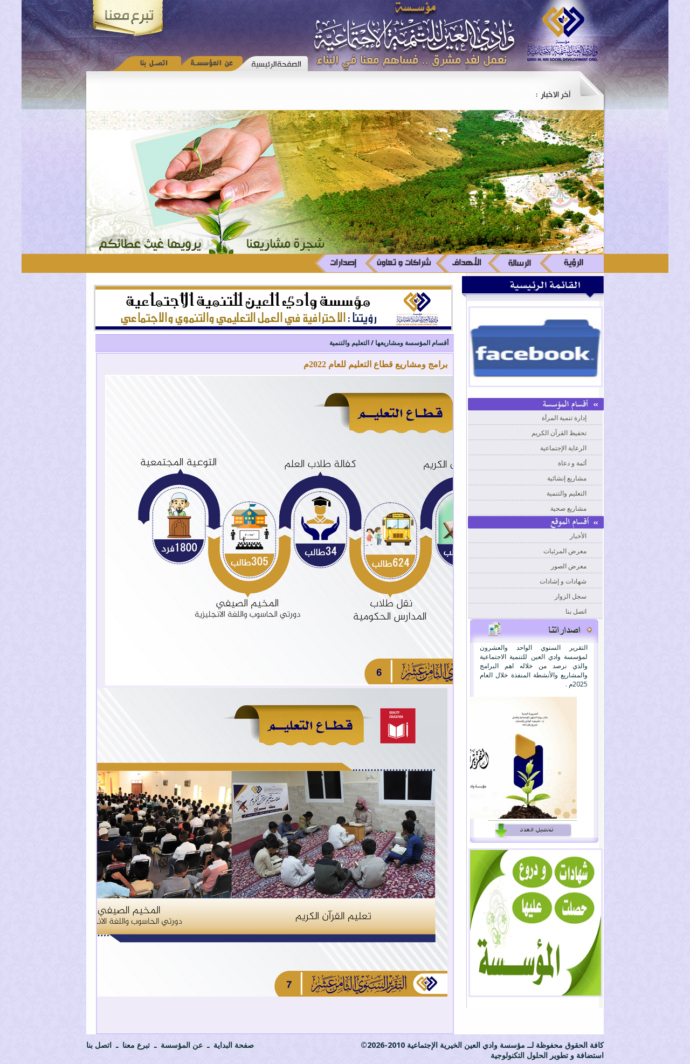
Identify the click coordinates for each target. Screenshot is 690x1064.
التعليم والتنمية (349, 342)
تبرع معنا (135, 1045)
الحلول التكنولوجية (520, 1055)
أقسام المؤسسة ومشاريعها (411, 342)
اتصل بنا (99, 1045)
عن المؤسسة (180, 1045)
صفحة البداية (232, 1045)
